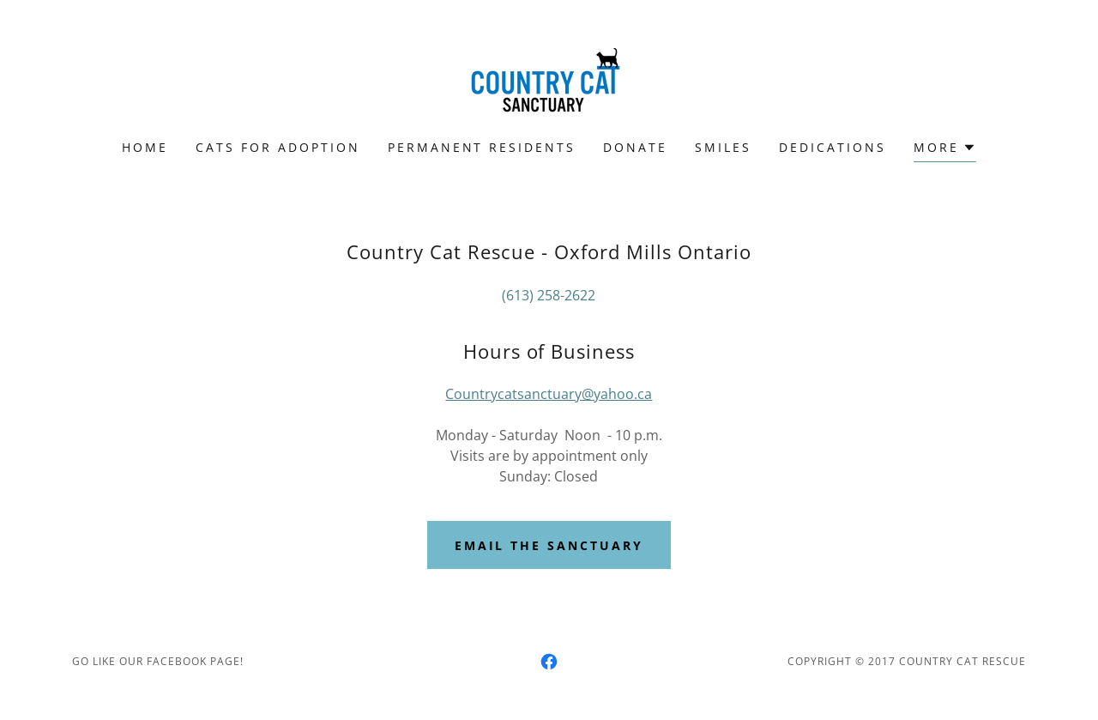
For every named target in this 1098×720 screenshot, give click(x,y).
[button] (945, 149)
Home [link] (145, 147)
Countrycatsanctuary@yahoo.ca (548, 393)
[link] (549, 80)
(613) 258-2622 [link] (548, 295)
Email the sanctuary (549, 545)
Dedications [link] (832, 147)
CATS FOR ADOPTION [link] (278, 147)
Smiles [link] (723, 147)
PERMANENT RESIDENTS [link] (482, 147)
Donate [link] (635, 147)
